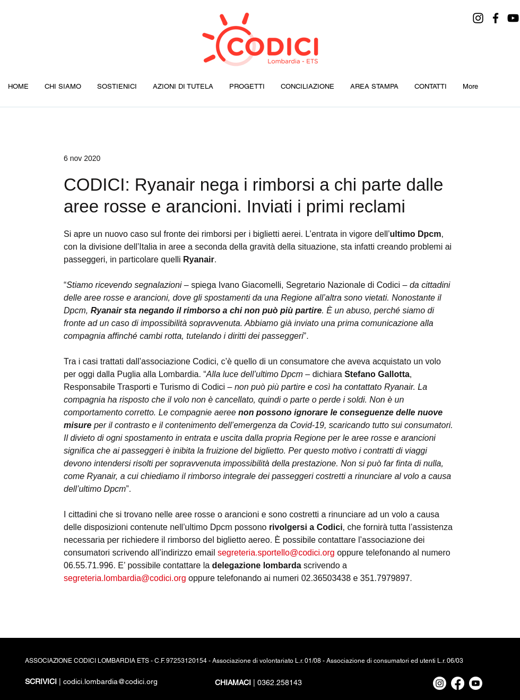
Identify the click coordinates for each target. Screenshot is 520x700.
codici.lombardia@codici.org (110, 681)
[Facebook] (495, 18)
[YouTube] (513, 18)
